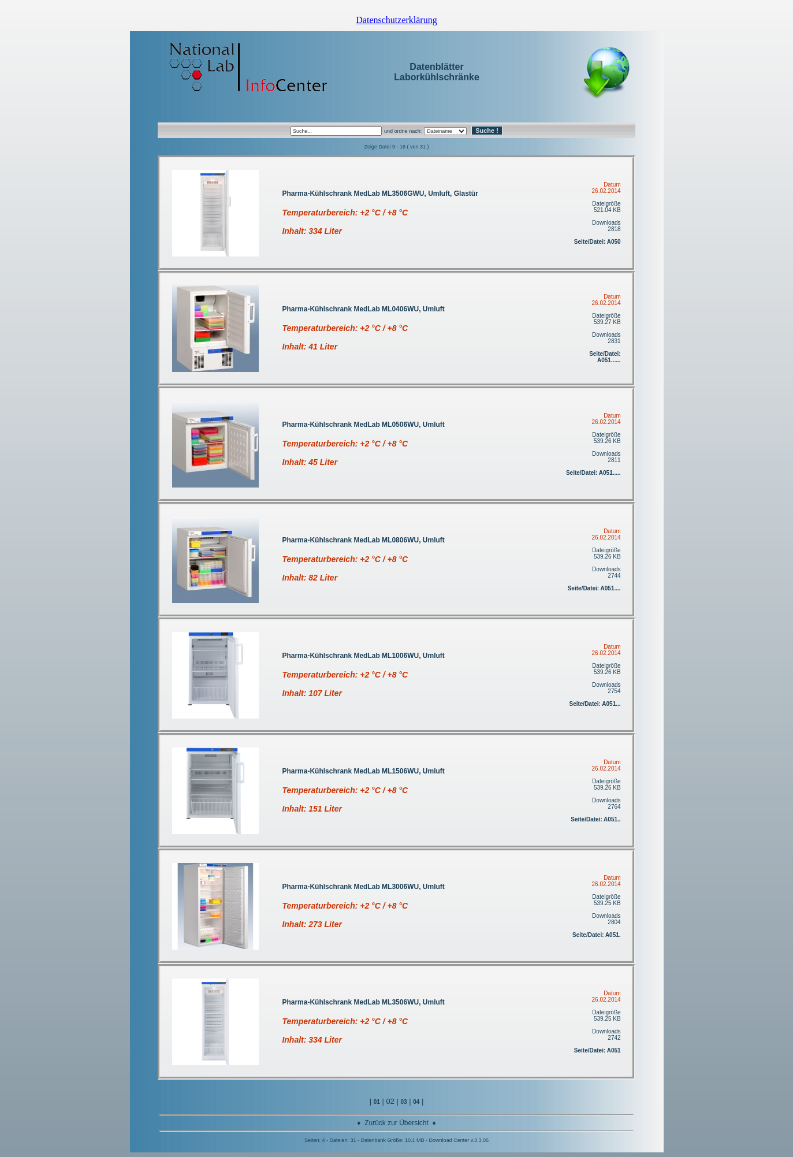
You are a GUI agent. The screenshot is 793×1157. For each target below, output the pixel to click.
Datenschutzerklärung (396, 20)
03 (403, 1102)
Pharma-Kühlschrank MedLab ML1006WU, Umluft (363, 656)
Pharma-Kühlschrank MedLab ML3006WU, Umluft (363, 887)
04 (416, 1102)
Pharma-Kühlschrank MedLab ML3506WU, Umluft (363, 1002)
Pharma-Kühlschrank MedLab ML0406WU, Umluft (363, 309)
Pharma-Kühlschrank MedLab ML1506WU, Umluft (363, 771)
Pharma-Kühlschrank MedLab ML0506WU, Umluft (363, 425)
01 (377, 1102)
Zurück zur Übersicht (396, 1123)
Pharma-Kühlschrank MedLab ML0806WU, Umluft (363, 540)
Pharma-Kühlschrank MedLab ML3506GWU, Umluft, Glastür (380, 193)
